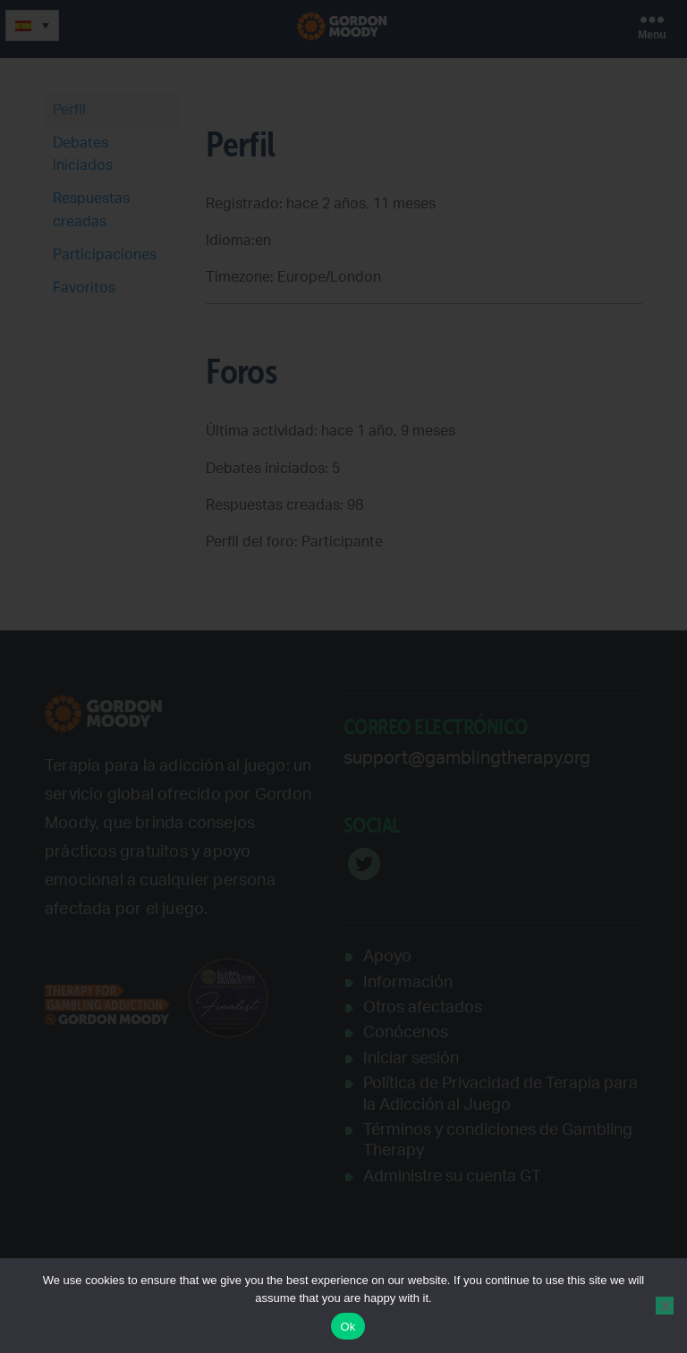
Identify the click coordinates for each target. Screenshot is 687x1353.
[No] (665, 1306)
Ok (347, 1326)
